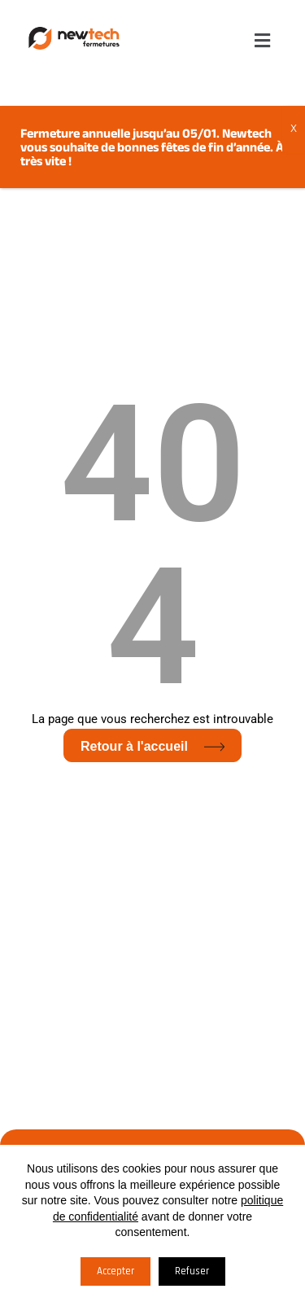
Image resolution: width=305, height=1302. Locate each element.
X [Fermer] (293, 128)
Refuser (192, 1271)
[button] (263, 40)
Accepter (115, 1271)
